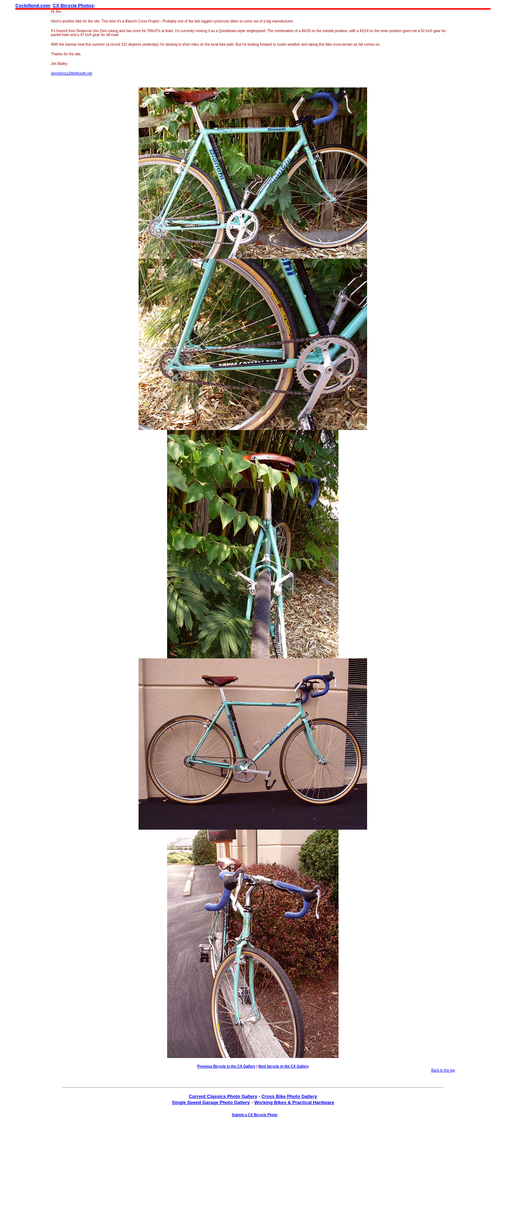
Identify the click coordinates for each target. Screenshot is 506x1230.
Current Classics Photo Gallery (223, 1096)
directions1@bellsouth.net (71, 73)
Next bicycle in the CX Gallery (284, 1066)
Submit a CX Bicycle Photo (254, 1115)
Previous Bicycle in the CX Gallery (226, 1066)
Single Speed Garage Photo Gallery (211, 1102)
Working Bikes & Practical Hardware (294, 1102)
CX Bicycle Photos (73, 5)
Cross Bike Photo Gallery (289, 1096)
